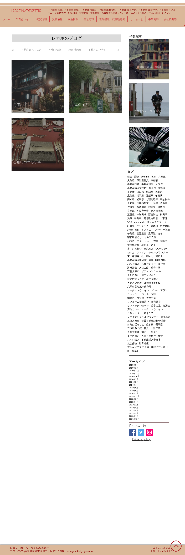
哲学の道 (151, 298)
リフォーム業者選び (138, 301)
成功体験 (155, 267)
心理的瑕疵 (152, 199)
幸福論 (166, 229)
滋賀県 (161, 207)
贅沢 (146, 328)
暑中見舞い (152, 279)
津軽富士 (132, 267)
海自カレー (133, 309)
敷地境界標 (133, 244)
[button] (117, 50)
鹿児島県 (165, 316)
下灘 (164, 218)
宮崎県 (131, 210)
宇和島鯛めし (134, 237)
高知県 (131, 199)
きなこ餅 (144, 267)
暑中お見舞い (134, 248)
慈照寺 (164, 241)
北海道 (161, 188)
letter (153, 176)
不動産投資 (133, 184)
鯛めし (145, 332)
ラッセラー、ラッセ (138, 294)
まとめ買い (133, 275)
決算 (129, 218)
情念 (160, 233)
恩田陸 (152, 233)
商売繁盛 (156, 301)
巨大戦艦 (165, 226)
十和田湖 (141, 214)
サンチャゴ (143, 226)
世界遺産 (141, 233)
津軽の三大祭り (135, 298)
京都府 (154, 180)
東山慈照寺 (133, 256)
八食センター (148, 263)
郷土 (129, 176)
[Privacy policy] (141, 439)
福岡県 (140, 195)
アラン (164, 290)
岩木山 (154, 226)
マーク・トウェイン (138, 290)
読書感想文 (74, 49)
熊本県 (152, 207)
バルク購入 (133, 263)
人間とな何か (134, 282)
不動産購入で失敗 (31, 49)
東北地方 (148, 248)
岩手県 (140, 199)
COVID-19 (161, 248)
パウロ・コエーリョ (138, 241)
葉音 (160, 335)
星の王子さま (148, 244)
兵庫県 (162, 176)
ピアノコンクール (151, 271)
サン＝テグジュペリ (158, 222)
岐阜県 (131, 226)
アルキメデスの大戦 (138, 347)
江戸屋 (161, 263)
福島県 (158, 191)
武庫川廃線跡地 (157, 260)
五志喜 (154, 241)
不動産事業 (143, 210)
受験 (153, 294)
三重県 (131, 214)
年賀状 (158, 195)
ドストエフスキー (151, 229)
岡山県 (163, 203)
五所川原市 (133, 271)
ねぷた (131, 252)
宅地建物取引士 (151, 218)
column (145, 176)
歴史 (136, 176)
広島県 (131, 195)
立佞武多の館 (134, 328)
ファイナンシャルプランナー (152, 252)
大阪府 (159, 184)
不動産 (131, 191)
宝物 (129, 222)
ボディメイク (148, 275)
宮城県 (149, 191)
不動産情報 (55, 49)
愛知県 (131, 203)
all (13, 49)
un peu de (139, 222)
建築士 (159, 256)
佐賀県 (131, 207)
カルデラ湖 (150, 237)
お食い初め (133, 229)
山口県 (140, 191)
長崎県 (159, 324)
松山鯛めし (147, 256)
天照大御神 (133, 332)
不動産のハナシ (97, 49)
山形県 (154, 203)
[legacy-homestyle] (132, 432)
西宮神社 (153, 214)
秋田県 (163, 214)
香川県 (152, 188)
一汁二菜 (155, 328)
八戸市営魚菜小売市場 (139, 286)
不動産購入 (143, 180)
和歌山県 (141, 207)
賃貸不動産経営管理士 (153, 320)
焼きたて (148, 313)
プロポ (154, 290)
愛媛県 (149, 195)
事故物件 (165, 199)
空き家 (149, 324)
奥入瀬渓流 (157, 210)
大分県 (131, 180)
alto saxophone (152, 282)
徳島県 (131, 233)
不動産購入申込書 (137, 260)
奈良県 (137, 218)
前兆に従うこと (135, 279)
